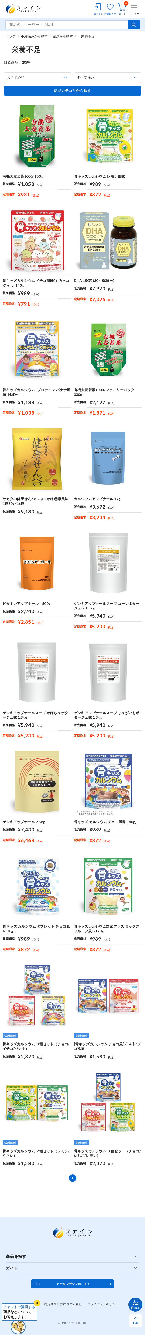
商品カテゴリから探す (72, 91)
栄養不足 (86, 36)
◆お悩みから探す (34, 36)
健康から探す (63, 36)
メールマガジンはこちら (73, 1284)
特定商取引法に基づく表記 (63, 1304)
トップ (11, 36)
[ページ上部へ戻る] (135, 1320)
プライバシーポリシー (103, 1304)
